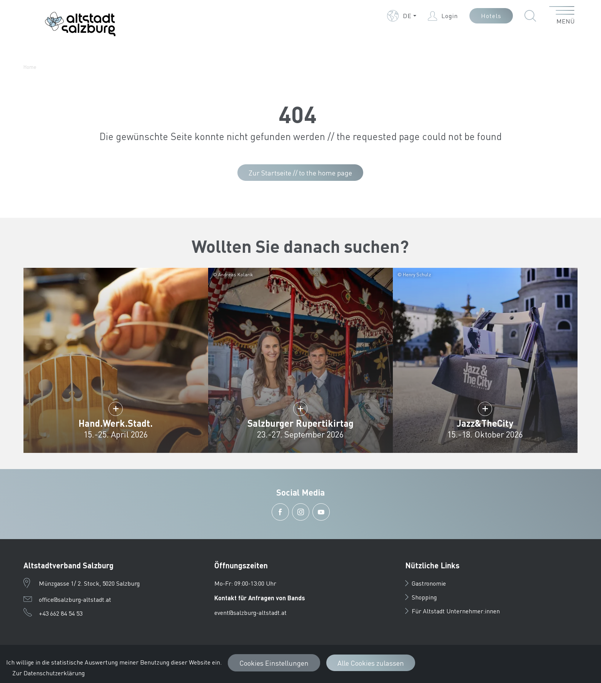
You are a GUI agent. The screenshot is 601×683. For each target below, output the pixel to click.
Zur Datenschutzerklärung (48, 673)
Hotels (491, 16)
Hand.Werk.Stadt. (115, 423)
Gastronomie (425, 583)
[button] (401, 16)
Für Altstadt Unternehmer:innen (452, 611)
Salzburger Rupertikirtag (300, 423)
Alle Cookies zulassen (370, 662)
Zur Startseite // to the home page (300, 172)
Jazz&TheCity (485, 423)
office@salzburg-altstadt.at (75, 599)
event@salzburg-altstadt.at (250, 612)
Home (29, 66)
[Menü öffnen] (561, 16)
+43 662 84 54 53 (60, 613)
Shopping (421, 597)
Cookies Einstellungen (274, 662)
